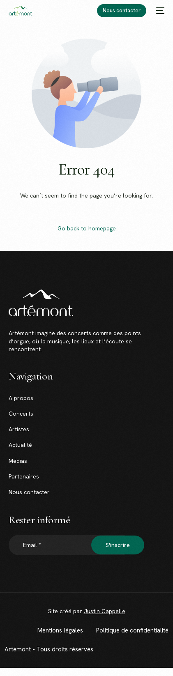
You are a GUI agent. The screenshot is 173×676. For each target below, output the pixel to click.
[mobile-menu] (159, 11)
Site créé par (86, 611)
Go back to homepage (87, 228)
